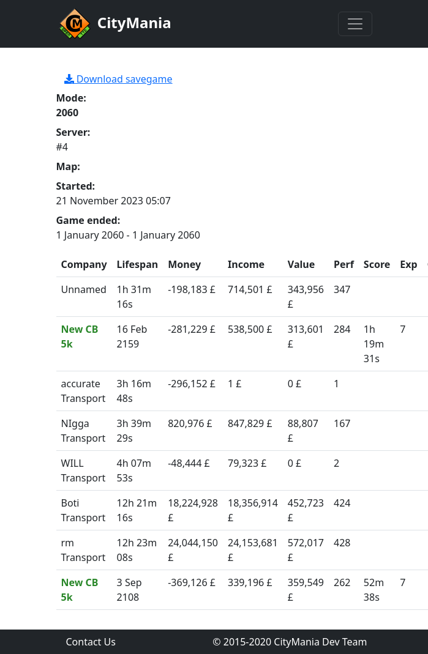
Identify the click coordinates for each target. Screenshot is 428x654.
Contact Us (91, 641)
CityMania (113, 24)
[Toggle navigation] (355, 24)
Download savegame (118, 79)
